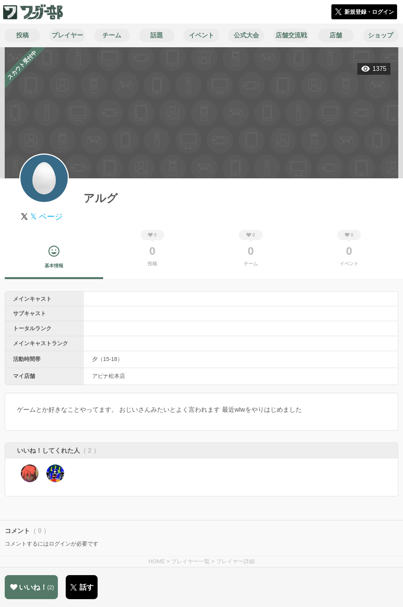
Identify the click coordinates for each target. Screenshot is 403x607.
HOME (156, 561)
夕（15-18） (107, 359)
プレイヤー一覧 (190, 561)
